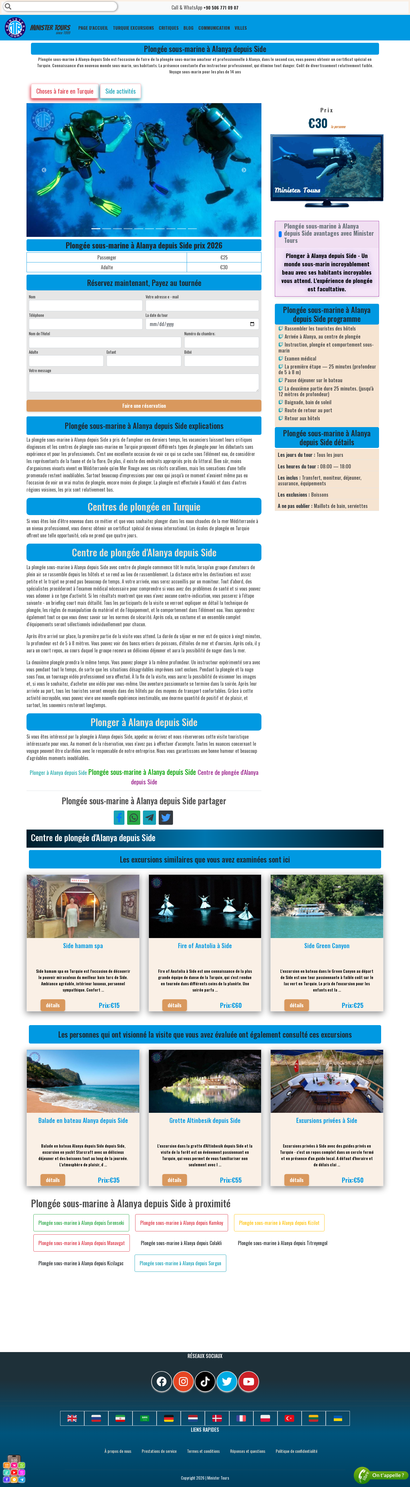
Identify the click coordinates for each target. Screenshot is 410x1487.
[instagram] (183, 1381)
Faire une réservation (144, 405)
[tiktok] (205, 1381)
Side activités (120, 90)
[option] (145, 170)
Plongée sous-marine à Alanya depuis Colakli (181, 1243)
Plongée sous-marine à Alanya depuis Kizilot (279, 1222)
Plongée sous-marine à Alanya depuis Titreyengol (283, 1243)
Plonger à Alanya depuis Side (59, 772)
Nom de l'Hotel (39, 333)
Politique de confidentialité (296, 1451)
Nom (32, 297)
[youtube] (248, 1381)
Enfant (111, 352)
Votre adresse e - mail (162, 297)
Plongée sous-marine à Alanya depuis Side (143, 771)
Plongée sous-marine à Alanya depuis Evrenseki (81, 1222)
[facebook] (161, 1381)
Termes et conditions (203, 1451)
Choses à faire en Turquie (64, 90)
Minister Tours (37, 27)
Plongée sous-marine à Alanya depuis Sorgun (180, 1263)
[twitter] (226, 1381)
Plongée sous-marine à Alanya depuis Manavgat (81, 1243)
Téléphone (36, 315)
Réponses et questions (247, 1451)
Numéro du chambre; (199, 333)
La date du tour (157, 315)
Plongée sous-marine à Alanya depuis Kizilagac (81, 1263)
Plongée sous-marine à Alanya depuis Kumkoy (181, 1222)
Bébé (188, 352)
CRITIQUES (169, 27)
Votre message (40, 370)
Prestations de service (159, 1451)
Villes (241, 27)
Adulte (33, 352)
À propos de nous (118, 1451)
